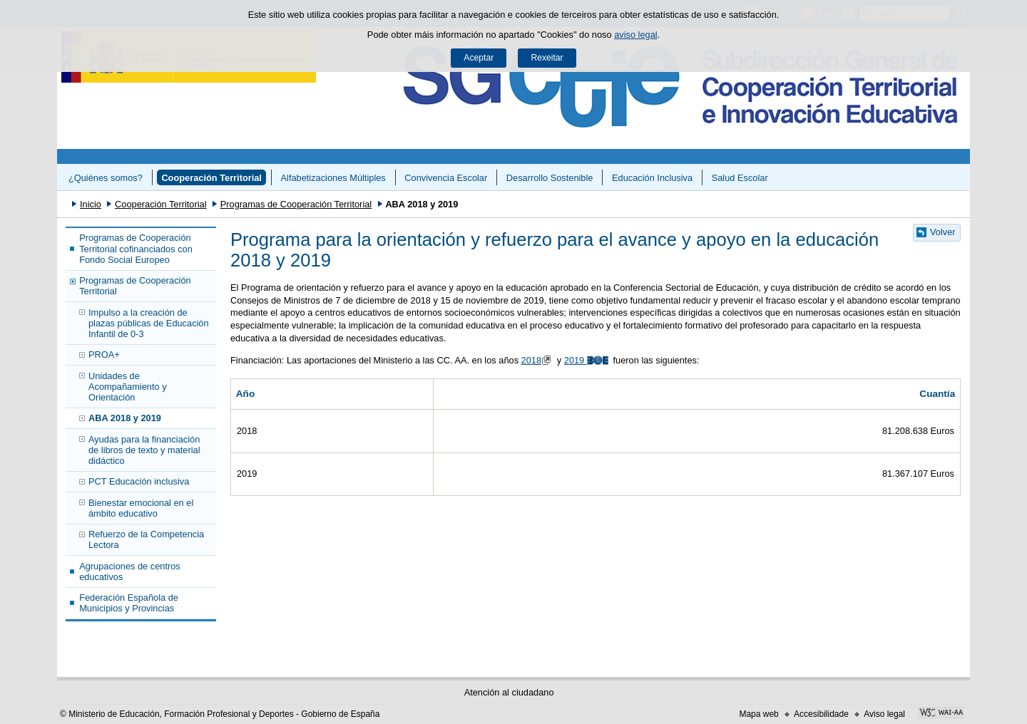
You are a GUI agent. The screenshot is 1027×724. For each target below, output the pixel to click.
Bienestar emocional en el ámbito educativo (140, 508)
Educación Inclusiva (652, 177)
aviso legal (635, 34)
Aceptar (479, 58)
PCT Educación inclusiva (138, 481)
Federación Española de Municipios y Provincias (128, 603)
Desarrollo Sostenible (549, 177)
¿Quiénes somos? (105, 177)
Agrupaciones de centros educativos (129, 571)
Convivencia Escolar (445, 177)
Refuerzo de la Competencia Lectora (146, 539)
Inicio (90, 204)
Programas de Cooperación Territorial (296, 204)
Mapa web (758, 714)
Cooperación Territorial (211, 177)
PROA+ (104, 354)
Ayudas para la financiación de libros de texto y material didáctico (144, 450)
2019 (587, 360)
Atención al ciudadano (509, 692)
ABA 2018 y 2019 (124, 418)
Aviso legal (884, 714)
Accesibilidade (821, 714)
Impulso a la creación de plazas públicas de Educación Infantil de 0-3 (148, 323)
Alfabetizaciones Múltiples (333, 177)
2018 (538, 360)
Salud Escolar (740, 177)
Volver (943, 232)
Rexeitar (547, 58)
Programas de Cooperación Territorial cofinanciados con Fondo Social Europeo (136, 248)
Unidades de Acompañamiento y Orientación (127, 387)
